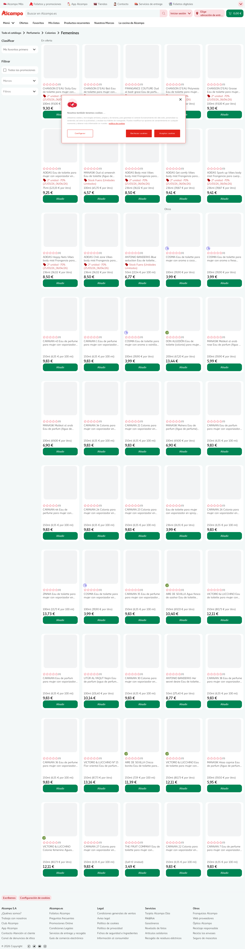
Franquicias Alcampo (205, 913)
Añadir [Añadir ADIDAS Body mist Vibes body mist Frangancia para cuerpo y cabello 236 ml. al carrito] (142, 198)
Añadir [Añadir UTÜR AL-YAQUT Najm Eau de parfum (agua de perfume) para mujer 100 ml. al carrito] (101, 704)
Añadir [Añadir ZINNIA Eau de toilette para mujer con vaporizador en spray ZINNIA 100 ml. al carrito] (60, 620)
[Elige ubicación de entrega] (209, 13)
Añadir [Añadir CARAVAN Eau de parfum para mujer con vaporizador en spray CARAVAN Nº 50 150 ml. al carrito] (224, 451)
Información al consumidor (113, 938)
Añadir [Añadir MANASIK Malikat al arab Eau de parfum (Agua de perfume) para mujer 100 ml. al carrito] (60, 451)
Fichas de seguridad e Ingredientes (117, 933)
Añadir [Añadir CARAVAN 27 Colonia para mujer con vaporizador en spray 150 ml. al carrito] (101, 872)
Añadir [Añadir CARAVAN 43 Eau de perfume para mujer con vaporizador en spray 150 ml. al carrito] (60, 367)
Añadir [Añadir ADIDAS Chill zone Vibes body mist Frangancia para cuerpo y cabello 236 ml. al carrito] (101, 283)
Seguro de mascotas (205, 938)
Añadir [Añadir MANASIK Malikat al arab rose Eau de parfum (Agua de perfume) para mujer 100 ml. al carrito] (224, 367)
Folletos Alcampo (59, 913)
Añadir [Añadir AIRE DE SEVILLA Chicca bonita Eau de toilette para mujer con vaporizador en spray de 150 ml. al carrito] (142, 788)
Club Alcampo (10, 923)
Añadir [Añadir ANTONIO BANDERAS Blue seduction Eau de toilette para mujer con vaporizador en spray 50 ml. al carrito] (142, 283)
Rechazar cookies (139, 133)
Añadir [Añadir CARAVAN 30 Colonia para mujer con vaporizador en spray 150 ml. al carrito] (142, 704)
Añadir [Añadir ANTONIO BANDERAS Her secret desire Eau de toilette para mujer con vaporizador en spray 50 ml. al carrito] (183, 704)
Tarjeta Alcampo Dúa (157, 913)
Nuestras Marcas (104, 22)
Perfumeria (33, 32)
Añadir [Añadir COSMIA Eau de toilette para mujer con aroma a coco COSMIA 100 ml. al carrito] (183, 283)
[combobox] (92, 13)
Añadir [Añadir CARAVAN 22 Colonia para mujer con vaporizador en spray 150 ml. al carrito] (183, 872)
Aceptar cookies (167, 133)
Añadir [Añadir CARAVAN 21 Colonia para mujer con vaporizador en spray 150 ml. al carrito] (142, 451)
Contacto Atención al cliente (18, 933)
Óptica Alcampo (202, 923)
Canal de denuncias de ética (18, 938)
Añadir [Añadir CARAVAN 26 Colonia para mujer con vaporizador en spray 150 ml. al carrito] (224, 535)
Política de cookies (108, 923)
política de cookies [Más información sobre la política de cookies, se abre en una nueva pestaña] (117, 123)
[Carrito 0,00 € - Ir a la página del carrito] (234, 13)
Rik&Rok (150, 918)
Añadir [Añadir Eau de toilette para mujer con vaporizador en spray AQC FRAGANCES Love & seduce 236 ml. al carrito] (183, 535)
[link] (35, 898)
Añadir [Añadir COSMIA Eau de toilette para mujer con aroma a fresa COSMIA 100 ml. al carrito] (224, 283)
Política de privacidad (109, 928)
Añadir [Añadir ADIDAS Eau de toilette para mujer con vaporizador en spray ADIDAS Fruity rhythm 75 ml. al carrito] (60, 198)
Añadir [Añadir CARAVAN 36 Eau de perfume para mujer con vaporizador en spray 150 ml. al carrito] (60, 788)
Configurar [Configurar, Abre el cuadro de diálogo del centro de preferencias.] (80, 133)
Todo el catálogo (11, 32)
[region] (123, 119)
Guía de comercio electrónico (66, 938)
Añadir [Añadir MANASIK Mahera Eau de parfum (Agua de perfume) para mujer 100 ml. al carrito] (183, 451)
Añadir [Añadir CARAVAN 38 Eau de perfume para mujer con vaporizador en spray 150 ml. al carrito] (224, 704)
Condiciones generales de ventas (116, 913)
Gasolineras (152, 923)
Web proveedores (203, 918)
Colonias (50, 32)
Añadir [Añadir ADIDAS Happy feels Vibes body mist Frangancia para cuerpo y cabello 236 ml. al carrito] (60, 283)
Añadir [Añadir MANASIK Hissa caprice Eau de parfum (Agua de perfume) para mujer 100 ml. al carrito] (224, 788)
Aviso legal (103, 918)
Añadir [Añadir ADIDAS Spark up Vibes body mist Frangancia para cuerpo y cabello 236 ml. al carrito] (224, 198)
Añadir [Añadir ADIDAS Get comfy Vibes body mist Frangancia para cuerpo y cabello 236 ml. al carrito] (183, 198)
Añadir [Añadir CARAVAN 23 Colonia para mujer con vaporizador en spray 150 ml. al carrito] (142, 535)
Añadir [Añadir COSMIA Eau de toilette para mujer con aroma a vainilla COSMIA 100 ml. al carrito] (142, 367)
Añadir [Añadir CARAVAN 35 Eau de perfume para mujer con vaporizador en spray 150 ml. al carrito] (142, 620)
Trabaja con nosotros (14, 918)
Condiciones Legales (61, 928)
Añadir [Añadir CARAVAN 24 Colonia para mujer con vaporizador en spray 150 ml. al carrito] (101, 535)
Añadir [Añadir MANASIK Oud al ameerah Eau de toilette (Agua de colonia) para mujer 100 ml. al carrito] (101, 198)
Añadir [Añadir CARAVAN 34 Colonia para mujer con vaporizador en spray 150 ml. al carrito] (101, 451)
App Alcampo (10, 928)
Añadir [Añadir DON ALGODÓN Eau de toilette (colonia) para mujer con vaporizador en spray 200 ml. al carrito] (183, 367)
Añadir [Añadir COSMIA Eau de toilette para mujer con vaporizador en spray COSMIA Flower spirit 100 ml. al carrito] (101, 620)
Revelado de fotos (155, 928)
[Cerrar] (180, 99)
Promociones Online (61, 923)
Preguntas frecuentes (61, 918)
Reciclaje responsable (205, 928)
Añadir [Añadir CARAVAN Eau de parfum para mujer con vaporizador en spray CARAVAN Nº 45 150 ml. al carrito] (60, 704)
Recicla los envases (204, 933)
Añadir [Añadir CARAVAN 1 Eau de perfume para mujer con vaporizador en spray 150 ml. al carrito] (101, 367)
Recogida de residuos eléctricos (163, 938)
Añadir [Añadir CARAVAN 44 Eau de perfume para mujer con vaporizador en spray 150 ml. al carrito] (60, 535)
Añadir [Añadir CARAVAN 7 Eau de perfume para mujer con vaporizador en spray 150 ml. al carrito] (224, 872)
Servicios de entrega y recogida (67, 933)
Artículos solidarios (156, 933)
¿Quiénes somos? (11, 913)
